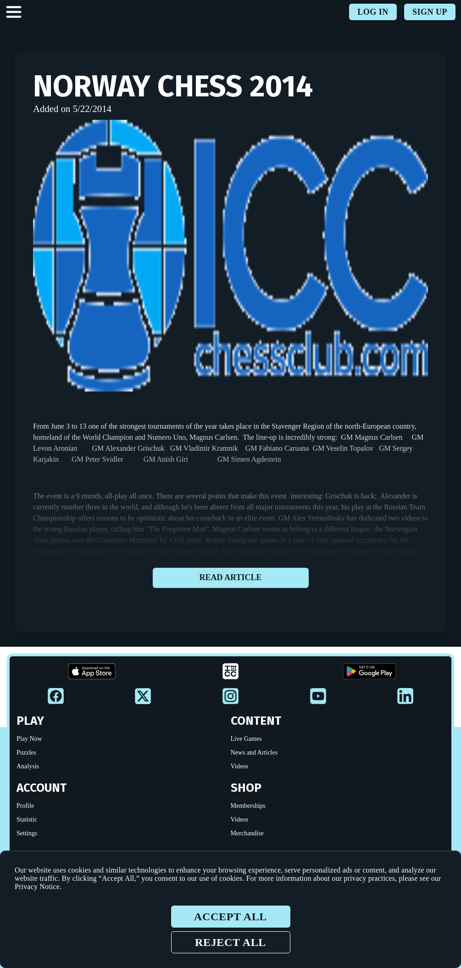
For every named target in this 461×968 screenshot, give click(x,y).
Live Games (246, 738)
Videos (240, 766)
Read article (231, 578)
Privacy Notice (37, 886)
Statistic (27, 819)
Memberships (248, 805)
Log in (373, 12)
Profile (25, 805)
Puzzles (26, 752)
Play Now (29, 738)
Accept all (230, 917)
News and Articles (254, 752)
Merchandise (247, 833)
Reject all (230, 942)
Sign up (429, 12)
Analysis (28, 766)
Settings (27, 833)
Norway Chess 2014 (173, 86)
